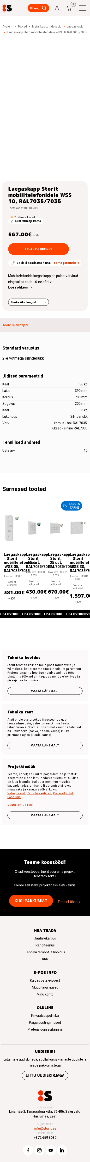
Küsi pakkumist (31, 901)
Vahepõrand (16, 793)
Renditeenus (45, 945)
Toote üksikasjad (23, 302)
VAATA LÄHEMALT (45, 815)
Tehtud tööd (68, 902)
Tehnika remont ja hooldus (45, 952)
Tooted (22, 26)
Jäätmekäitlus (45, 938)
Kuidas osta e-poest (45, 980)
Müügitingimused (45, 987)
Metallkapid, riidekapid (46, 26)
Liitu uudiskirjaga (45, 1075)
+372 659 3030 (45, 1138)
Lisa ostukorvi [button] (34, 614)
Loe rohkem (18, 287)
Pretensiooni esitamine (45, 1029)
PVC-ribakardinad (39, 793)
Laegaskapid (75, 26)
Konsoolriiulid (63, 793)
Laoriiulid (14, 797)
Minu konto (45, 994)
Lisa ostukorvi (38, 249)
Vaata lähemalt (45, 691)
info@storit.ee (45, 1128)
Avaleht (7, 26)
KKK (45, 959)
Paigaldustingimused (45, 1022)
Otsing (34, 8)
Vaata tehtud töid (20, 804)
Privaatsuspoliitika (45, 1015)
